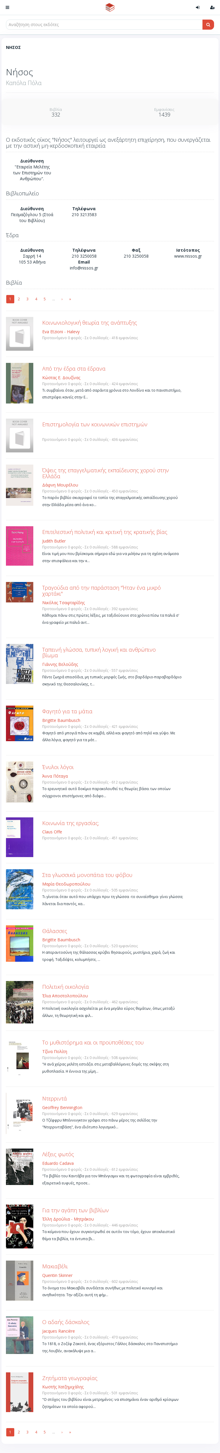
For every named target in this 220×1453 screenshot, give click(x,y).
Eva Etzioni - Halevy (61, 331)
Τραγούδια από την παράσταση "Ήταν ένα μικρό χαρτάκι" (101, 590)
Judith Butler (54, 541)
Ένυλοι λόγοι (58, 767)
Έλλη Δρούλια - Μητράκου (68, 1219)
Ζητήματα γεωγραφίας (70, 1378)
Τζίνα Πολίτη (54, 1051)
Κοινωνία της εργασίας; (70, 823)
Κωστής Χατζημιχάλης (63, 1387)
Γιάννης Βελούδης (60, 664)
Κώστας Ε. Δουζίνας (61, 377)
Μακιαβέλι (55, 1266)
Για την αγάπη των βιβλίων (75, 1210)
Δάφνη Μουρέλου (60, 485)
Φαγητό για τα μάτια (67, 711)
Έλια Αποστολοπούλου (65, 996)
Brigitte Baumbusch (61, 720)
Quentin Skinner (57, 1275)
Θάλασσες (54, 930)
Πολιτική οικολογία (65, 986)
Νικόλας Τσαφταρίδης (63, 602)
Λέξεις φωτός (58, 1154)
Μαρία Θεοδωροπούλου (66, 884)
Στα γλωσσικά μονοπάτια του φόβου (87, 874)
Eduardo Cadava (58, 1163)
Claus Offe (52, 832)
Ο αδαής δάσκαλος (65, 1322)
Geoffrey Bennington (62, 1107)
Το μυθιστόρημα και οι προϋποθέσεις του (93, 1042)
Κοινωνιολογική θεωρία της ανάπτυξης (89, 322)
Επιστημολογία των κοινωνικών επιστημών (94, 424)
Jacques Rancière (58, 1331)
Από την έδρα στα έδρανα (74, 368)
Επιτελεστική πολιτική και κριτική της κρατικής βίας (104, 531)
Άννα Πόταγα (55, 776)
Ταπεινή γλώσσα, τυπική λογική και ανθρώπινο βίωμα (99, 652)
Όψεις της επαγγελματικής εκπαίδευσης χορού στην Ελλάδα (105, 473)
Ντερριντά (54, 1098)
